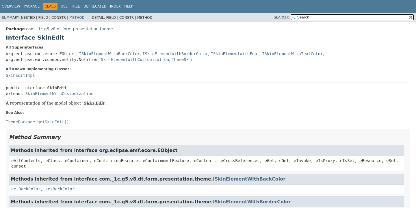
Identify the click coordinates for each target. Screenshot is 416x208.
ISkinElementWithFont (235, 53)
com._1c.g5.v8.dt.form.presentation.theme (69, 29)
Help (128, 6)
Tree (75, 6)
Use (64, 6)
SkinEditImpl (20, 75)
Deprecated (95, 6)
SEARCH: (281, 17)
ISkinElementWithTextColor (292, 53)
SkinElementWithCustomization (135, 59)
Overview (11, 6)
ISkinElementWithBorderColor (175, 53)
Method (77, 18)
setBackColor (60, 189)
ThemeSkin (183, 59)
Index (115, 6)
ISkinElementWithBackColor (109, 53)
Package (32, 6)
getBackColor (25, 189)
